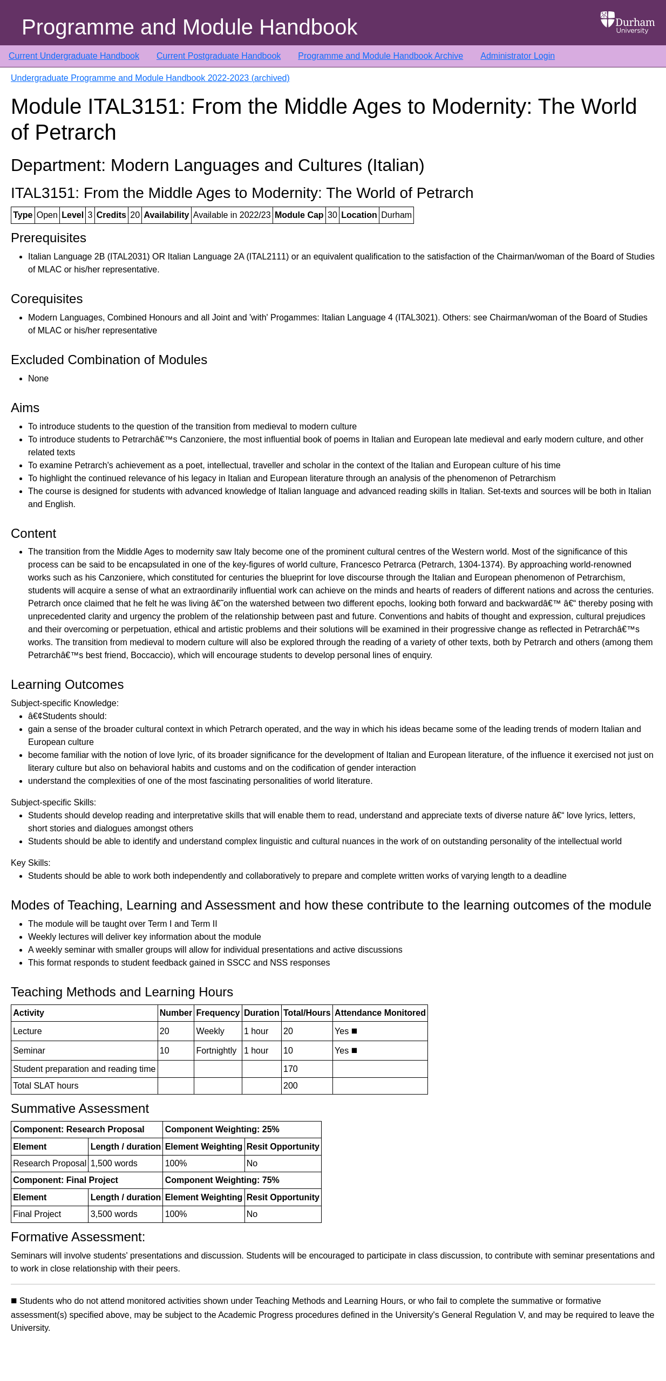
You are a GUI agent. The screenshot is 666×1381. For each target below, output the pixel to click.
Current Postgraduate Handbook (219, 55)
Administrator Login (517, 55)
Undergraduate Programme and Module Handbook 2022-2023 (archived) (150, 78)
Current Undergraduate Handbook (74, 55)
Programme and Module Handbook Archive (380, 55)
